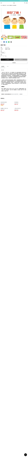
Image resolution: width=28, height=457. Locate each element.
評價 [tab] (7, 66)
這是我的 (21, 94)
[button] (4, 42)
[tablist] (14, 67)
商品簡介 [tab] (2, 66)
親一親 (13, 94)
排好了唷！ (17, 94)
